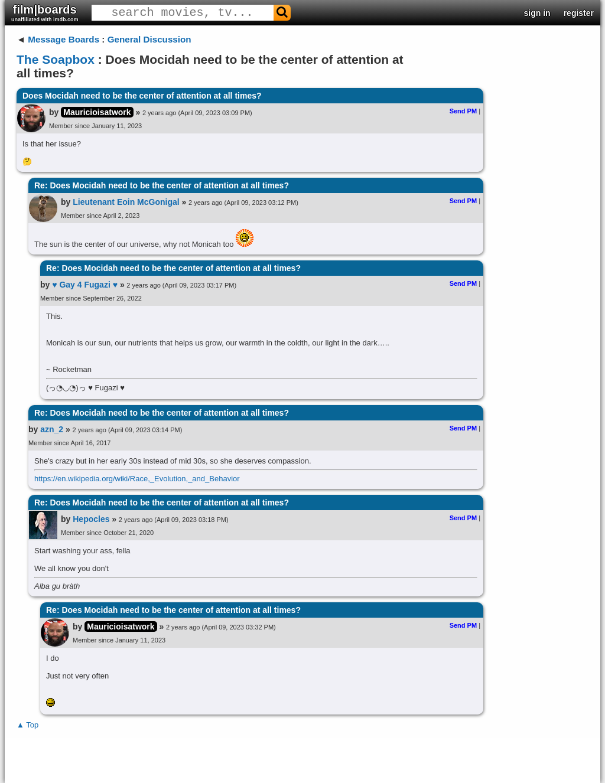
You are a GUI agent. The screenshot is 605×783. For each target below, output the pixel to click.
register (579, 13)
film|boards (45, 12)
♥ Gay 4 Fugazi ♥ (85, 284)
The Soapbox (56, 59)
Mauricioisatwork (97, 112)
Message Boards (63, 39)
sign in (537, 13)
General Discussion (149, 39)
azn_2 (51, 429)
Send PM (463, 111)
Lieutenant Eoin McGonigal (126, 202)
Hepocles (91, 519)
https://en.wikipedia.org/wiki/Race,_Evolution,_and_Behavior (137, 478)
